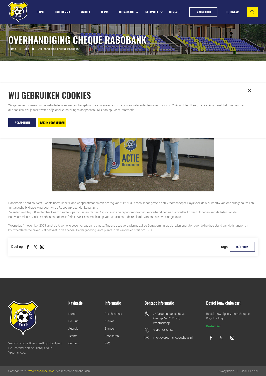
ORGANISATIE (126, 12)
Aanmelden (204, 12)
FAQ (107, 343)
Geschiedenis (113, 314)
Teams (72, 336)
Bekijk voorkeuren (52, 122)
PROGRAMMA (62, 12)
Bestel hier (213, 326)
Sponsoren (112, 336)
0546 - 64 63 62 (163, 330)
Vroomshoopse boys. (41, 371)
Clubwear (232, 12)
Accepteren (22, 122)
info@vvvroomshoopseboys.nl (173, 337)
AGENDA (85, 12)
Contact (174, 12)
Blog (26, 49)
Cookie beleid (249, 371)
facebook (242, 247)
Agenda (73, 328)
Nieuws (109, 321)
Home (12, 49)
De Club (73, 321)
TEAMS (104, 12)
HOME (40, 12)
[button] (249, 90)
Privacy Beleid (226, 371)
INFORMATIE (151, 12)
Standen (110, 328)
